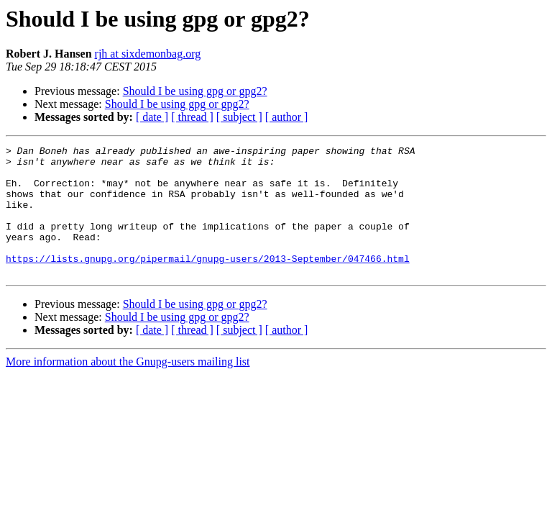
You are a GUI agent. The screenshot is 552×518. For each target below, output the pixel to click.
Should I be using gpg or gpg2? (195, 91)
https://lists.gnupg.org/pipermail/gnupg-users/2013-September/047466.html (208, 282)
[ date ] (152, 117)
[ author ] (286, 117)
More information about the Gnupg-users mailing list (128, 387)
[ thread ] (192, 117)
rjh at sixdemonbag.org (148, 53)
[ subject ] (239, 117)
